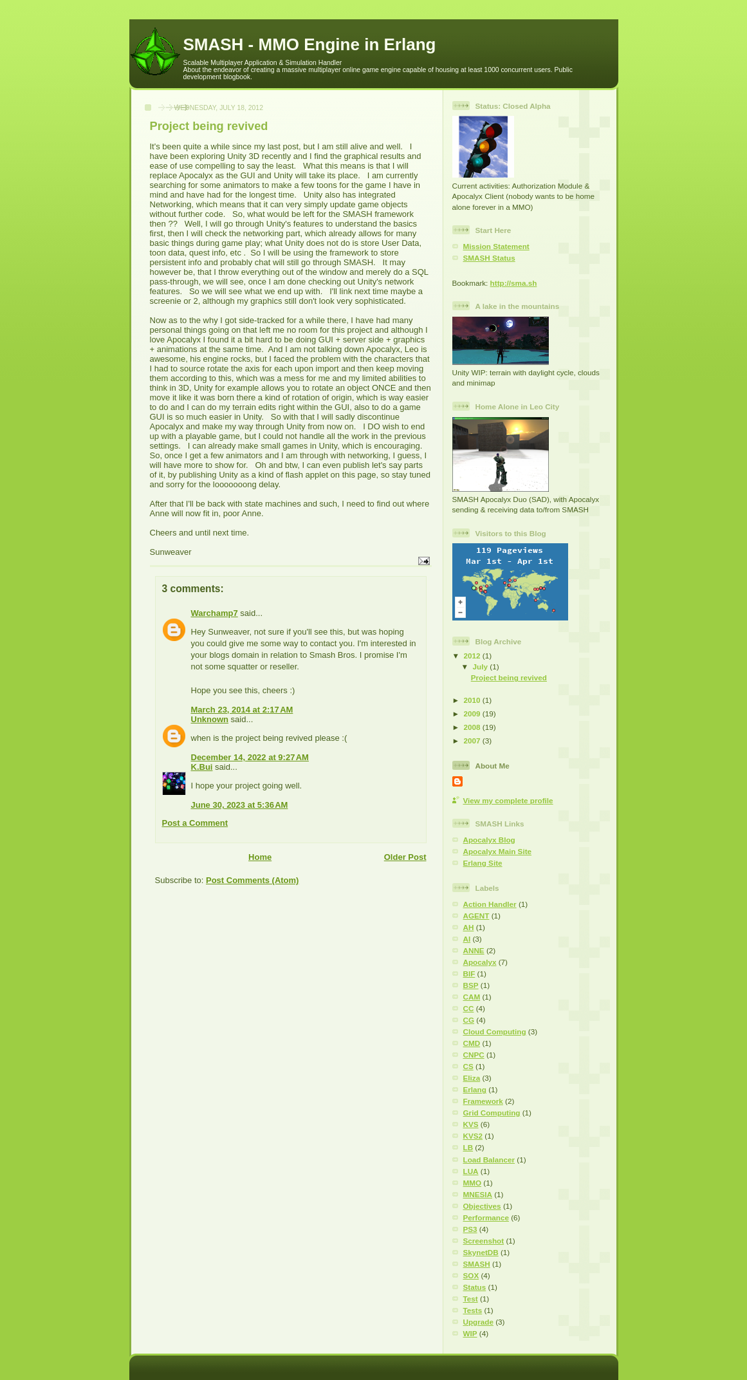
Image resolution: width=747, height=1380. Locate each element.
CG (469, 1020)
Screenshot (483, 1240)
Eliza (472, 1078)
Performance (486, 1217)
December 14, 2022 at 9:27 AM (250, 757)
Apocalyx (480, 962)
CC (468, 1008)
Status (474, 1287)
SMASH (476, 1264)
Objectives (482, 1206)
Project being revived (509, 677)
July (481, 666)
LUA (471, 1171)
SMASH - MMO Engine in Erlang (309, 44)
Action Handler (490, 904)
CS (468, 1066)
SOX (471, 1275)
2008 (473, 727)
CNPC (473, 1054)
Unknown (210, 719)
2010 (473, 700)
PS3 (470, 1229)
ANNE (473, 950)
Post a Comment (195, 823)
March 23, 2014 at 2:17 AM (242, 709)
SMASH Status (489, 258)
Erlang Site (483, 863)
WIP (470, 1333)
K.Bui (202, 767)
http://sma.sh (513, 283)
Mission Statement (496, 246)
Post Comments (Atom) (252, 880)
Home (260, 857)
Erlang (474, 1089)
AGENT (476, 915)
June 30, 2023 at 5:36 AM (239, 805)
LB (468, 1147)
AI (467, 939)
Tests (473, 1310)
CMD (472, 1043)
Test (470, 1298)
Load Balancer (489, 1159)
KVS (471, 1124)
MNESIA (477, 1194)
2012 (473, 655)
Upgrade (478, 1322)
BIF (469, 973)
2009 (473, 713)
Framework (483, 1101)
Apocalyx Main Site (497, 851)
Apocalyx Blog (489, 839)
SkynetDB (481, 1252)
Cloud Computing (494, 1031)
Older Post (405, 857)
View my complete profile (508, 800)
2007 (473, 740)
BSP (471, 985)
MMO (472, 1183)
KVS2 (473, 1136)
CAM (472, 997)
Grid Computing (492, 1112)
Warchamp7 (214, 613)
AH (468, 927)
